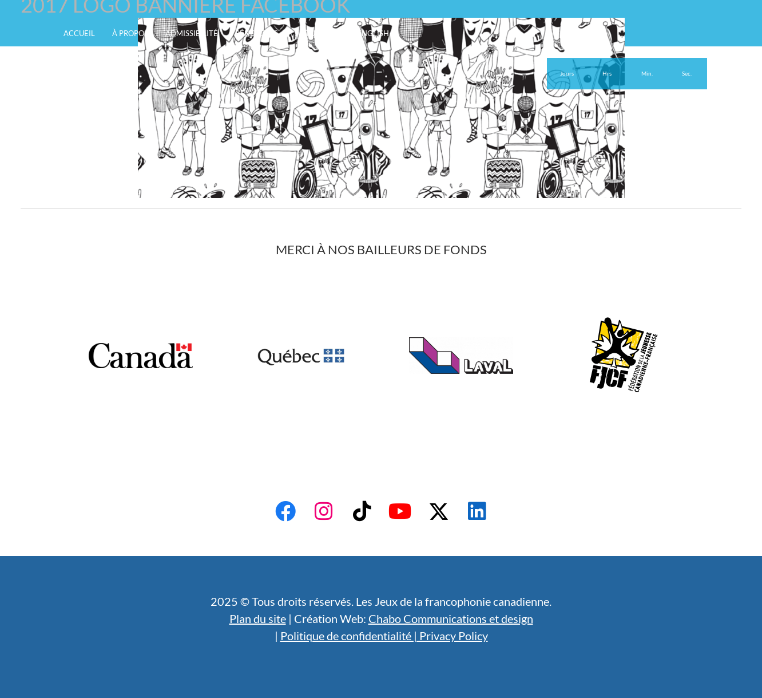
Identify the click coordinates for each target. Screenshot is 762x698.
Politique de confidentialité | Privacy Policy (384, 635)
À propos (130, 33)
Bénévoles (256, 33)
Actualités (317, 33)
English (373, 33)
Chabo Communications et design (450, 618)
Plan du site (257, 618)
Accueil (79, 33)
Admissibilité (191, 33)
